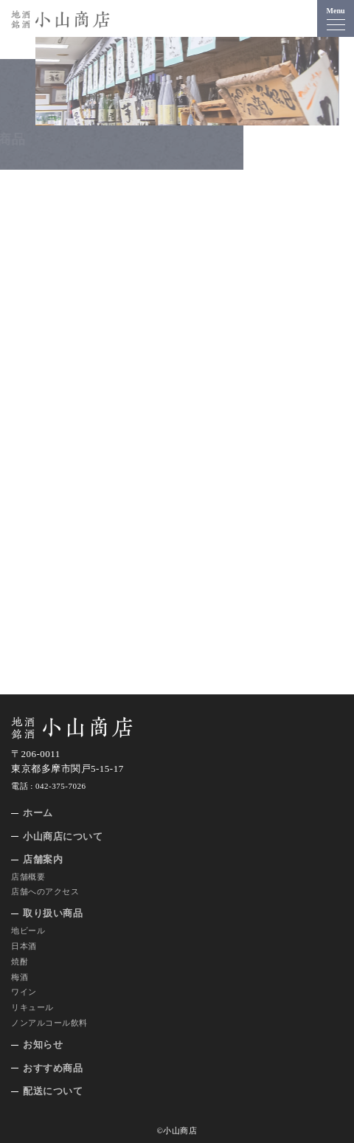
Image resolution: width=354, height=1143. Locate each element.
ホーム (38, 812)
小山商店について (63, 836)
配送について (53, 1091)
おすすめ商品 (53, 1068)
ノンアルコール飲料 (49, 1022)
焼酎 (19, 961)
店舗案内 (43, 859)
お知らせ (43, 1044)
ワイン (24, 991)
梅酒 (19, 977)
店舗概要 (28, 876)
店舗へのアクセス (45, 891)
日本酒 (24, 946)
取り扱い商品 (53, 913)
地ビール (28, 930)
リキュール (32, 1007)
